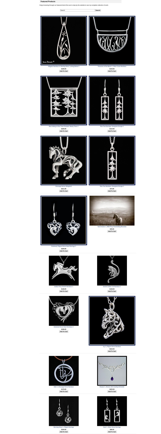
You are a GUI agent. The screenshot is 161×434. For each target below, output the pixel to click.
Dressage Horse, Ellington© (63, 186)
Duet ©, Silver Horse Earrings (112, 427)
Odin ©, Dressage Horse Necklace (64, 387)
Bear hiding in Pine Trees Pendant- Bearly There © (63, 126)
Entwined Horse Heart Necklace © (64, 327)
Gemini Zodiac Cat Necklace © (112, 286)
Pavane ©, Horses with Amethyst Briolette (112, 387)
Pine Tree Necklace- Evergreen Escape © (112, 186)
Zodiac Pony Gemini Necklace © (63, 286)
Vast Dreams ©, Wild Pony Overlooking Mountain (112, 226)
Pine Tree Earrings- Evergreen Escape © (112, 126)
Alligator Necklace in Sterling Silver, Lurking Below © (63, 66)
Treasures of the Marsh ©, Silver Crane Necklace (112, 66)
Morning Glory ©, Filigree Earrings (64, 427)
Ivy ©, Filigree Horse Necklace (112, 346)
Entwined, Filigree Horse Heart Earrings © (63, 246)
